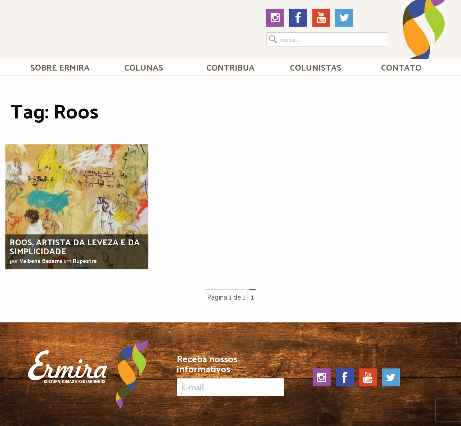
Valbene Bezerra (40, 260)
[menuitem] (60, 67)
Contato (401, 67)
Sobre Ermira (60, 67)
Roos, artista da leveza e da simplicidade (75, 246)
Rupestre (85, 260)
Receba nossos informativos (230, 375)
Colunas (143, 67)
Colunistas (315, 67)
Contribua (230, 67)
